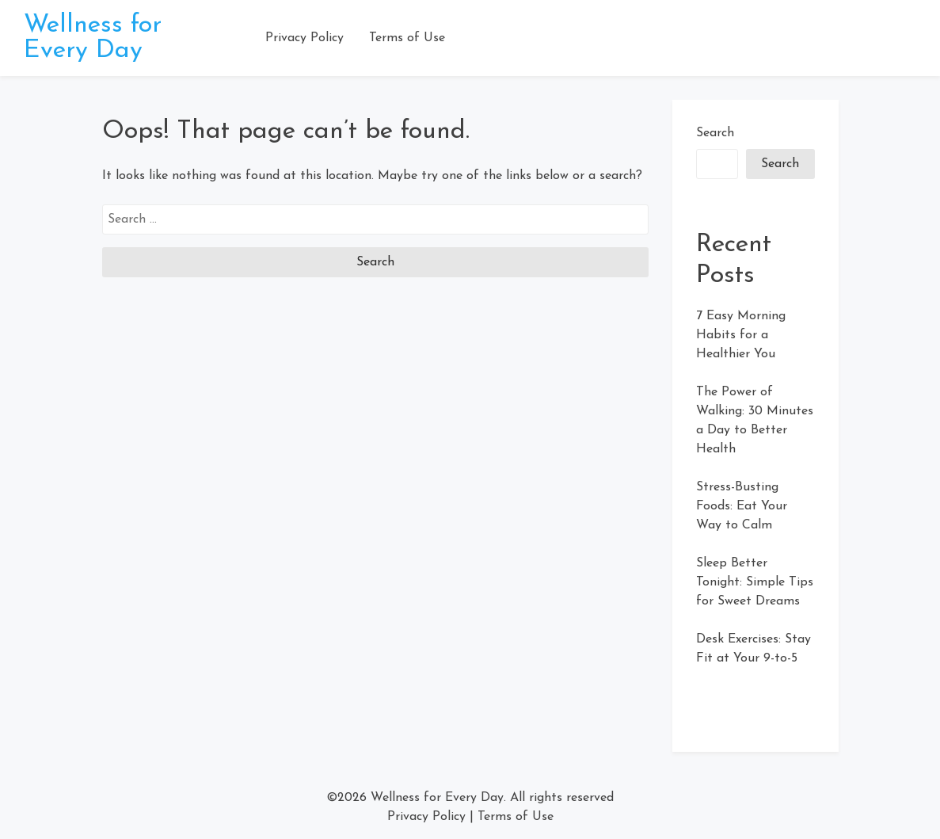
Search (715, 133)
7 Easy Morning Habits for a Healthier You (741, 335)
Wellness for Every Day (93, 38)
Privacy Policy (304, 38)
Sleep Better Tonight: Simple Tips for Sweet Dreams (754, 582)
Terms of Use (407, 38)
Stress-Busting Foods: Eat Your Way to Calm (741, 506)
